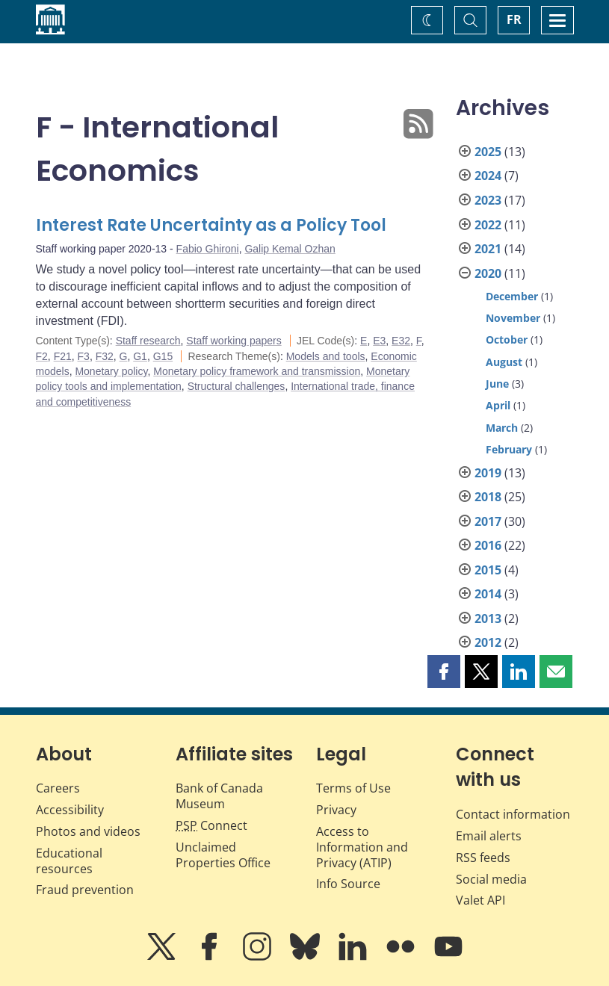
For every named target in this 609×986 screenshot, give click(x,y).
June (497, 383)
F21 (63, 356)
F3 (84, 356)
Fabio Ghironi (207, 249)
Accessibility (70, 809)
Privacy (336, 809)
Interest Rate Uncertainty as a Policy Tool (211, 225)
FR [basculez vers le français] (514, 19)
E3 (379, 341)
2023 (487, 200)
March (502, 428)
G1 (140, 356)
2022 (487, 225)
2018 (487, 497)
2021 (487, 249)
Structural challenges (236, 386)
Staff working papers (233, 341)
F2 (42, 356)
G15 (163, 356)
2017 (487, 521)
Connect (211, 825)
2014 (487, 594)
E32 (401, 341)
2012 (487, 642)
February (509, 449)
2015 (487, 570)
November (513, 318)
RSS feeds (483, 857)
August (504, 362)
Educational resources (69, 861)
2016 (487, 545)
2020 (487, 273)
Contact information (513, 814)
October (507, 339)
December (512, 296)
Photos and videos (88, 831)
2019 (487, 473)
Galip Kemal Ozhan (289, 249)
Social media (491, 879)
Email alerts (489, 836)
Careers (58, 788)
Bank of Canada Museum (219, 796)
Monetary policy (111, 371)
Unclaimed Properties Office (223, 855)
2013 (487, 618)
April (498, 405)
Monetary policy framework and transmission (256, 371)
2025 (487, 151)
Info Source (348, 883)
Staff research (148, 341)
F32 (105, 356)
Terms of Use (353, 788)
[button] (443, 671)
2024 (487, 175)
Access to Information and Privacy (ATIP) (362, 847)
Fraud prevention (85, 889)
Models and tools (325, 356)
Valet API (480, 900)
